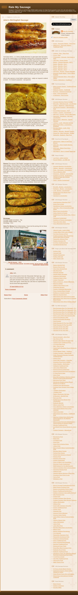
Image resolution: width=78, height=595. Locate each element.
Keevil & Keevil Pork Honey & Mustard (64, 371)
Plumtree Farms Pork (59, 458)
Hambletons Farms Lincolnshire (62, 206)
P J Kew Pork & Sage (59, 373)
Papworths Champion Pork (61, 535)
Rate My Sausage (20, 7)
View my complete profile (60, 37)
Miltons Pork (56, 529)
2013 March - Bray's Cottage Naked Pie (64, 151)
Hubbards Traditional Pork (60, 365)
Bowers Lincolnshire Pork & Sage (62, 489)
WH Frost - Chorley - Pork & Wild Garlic (64, 114)
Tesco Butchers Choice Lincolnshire (63, 406)
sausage (46, 263)
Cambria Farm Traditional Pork (62, 342)
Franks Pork (56, 496)
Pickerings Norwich (58, 287)
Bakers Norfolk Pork (59, 265)
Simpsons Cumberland (59, 218)
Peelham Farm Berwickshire (61, 385)
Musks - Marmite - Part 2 (60, 66)
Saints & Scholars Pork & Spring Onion (64, 467)
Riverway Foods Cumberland (61, 464)
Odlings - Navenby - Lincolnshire (62, 168)
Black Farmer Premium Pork (61, 487)
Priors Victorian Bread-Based (61, 542)
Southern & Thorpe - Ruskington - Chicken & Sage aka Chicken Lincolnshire (63, 177)
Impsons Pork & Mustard (60, 513)
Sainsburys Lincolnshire (60, 195)
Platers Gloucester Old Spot (61, 394)
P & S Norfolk (57, 533)
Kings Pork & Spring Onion (61, 444)
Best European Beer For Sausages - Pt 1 (64, 308)
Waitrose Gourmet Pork (60, 294)
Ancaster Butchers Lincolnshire (62, 166)
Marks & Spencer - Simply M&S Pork (63, 281)
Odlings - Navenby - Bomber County (63, 131)
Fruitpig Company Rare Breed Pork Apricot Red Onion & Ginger (63, 236)
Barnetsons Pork (58, 436)
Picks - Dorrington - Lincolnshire (62, 170)
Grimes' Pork (57, 509)
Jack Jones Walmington (60, 367)
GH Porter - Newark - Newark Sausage (64, 71)
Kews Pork (56, 442)
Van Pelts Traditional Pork (60, 558)
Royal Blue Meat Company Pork (62, 548)
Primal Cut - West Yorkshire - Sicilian (63, 133)
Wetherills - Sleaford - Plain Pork (62, 135)
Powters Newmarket (59, 460)
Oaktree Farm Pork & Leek (60, 285)
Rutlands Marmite (58, 403)
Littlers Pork (56, 446)
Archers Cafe (57, 251)
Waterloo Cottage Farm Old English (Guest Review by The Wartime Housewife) (63, 418)
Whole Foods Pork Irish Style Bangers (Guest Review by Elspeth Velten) (64, 422)
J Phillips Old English (59, 390)
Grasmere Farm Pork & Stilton (61, 362)
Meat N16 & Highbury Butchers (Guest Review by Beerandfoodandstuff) (64, 377)
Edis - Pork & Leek (58, 346)
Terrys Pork (56, 477)
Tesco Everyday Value (59, 221)
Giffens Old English (58, 502)
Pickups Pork (57, 456)
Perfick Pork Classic (59, 453)
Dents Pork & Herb (58, 204)
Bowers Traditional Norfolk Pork (62, 491)
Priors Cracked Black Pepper (61, 291)
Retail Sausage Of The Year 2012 (62, 325)
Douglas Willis (57, 587)
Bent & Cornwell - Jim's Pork (61, 337)
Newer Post (7, 295)
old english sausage (29, 263)
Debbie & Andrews (58, 585)
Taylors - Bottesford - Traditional (62, 80)
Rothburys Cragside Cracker (61, 292)
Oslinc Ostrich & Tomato (60, 213)
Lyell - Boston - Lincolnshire (61, 190)
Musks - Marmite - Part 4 (60, 69)
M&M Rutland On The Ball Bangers (63, 466)
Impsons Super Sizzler (59, 515)
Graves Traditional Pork (60, 507)
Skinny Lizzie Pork (58, 404)
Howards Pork (57, 511)
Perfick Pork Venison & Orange (62, 454)
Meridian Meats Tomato (60, 451)
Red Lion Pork (57, 398)
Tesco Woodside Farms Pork (61, 223)
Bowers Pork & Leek (59, 267)
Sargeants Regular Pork (60, 469)
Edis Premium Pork (58, 494)
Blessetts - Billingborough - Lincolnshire (64, 103)
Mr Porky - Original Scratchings (62, 91)
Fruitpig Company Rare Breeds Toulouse (64, 500)
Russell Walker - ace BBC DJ (61, 159)
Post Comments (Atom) (19, 298)
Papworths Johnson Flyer (60, 239)
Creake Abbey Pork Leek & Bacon (62, 232)
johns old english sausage (16, 263)
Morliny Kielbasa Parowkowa (61, 531)
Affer (11, 273)
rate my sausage (39, 263)
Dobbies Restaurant (59, 255)
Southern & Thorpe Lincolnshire (62, 220)
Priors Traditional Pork (59, 540)
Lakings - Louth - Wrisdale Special (63, 122)
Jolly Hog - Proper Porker (60, 60)
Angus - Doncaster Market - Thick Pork (64, 43)
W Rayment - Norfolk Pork (60, 396)
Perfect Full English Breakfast (61, 319)
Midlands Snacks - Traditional (61, 89)
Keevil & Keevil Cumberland (61, 369)
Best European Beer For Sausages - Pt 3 (64, 312)
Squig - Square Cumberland (61, 180)
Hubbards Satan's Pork (59, 278)
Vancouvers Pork (58, 560)
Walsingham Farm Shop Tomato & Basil (64, 301)
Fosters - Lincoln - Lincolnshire (62, 112)
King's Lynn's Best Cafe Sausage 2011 (64, 315)
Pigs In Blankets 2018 (59, 172)
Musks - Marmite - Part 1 (60, 64)
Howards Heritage (58, 272)
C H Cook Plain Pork (59, 344)
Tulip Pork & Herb (58, 411)
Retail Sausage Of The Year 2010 (62, 323)
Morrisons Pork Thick (59, 380)
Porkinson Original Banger (60, 538)
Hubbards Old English (59, 276)
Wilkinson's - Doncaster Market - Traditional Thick (62, 46)
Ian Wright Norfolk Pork (60, 244)
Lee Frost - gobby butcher (60, 158)
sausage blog (36, 264)
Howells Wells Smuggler (60, 274)
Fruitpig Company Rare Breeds (62, 498)
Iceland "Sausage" (58, 280)
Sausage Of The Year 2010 (60, 326)
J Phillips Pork (57, 392)
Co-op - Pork (56, 55)
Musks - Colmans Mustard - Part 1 (63, 62)
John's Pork (56, 524)
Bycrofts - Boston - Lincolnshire (62, 187)
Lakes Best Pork (58, 525)
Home (26, 295)
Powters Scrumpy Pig (59, 241)
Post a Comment (10, 289)
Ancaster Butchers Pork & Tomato (63, 102)
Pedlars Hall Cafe (58, 256)
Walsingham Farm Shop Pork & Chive (64, 296)
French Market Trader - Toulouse (62, 351)
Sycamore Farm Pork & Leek (61, 475)
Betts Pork (56, 438)
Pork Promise (57, 321)
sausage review (44, 264)
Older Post (44, 295)
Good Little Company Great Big (62, 505)
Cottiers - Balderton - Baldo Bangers (63, 105)
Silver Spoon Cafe (58, 258)
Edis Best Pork (57, 270)
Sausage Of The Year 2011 (60, 328)
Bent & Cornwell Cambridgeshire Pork (64, 485)
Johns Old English (58, 522)
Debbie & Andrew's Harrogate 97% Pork (64, 492)
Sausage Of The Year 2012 (60, 330)
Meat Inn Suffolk (58, 283)
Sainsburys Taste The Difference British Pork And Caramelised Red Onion (64, 554)
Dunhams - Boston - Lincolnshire (62, 188)
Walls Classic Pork (58, 562)
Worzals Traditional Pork (60, 425)
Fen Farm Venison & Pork (60, 234)
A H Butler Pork (57, 440)
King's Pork (56, 375)
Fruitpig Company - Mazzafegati (62, 353)
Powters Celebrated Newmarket (62, 289)
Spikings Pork (57, 471)
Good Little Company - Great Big (62, 360)
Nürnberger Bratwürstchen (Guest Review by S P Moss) (63, 382)
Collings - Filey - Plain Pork (61, 53)
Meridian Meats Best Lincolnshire (62, 527)
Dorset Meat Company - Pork (61, 110)
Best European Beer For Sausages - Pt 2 (64, 310)
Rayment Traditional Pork (60, 544)
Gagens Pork (57, 358)
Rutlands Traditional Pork (60, 551)
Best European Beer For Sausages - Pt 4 (64, 313)
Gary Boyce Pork (58, 338)
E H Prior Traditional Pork (60, 242)
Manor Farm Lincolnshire (60, 211)
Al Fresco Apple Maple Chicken (62, 569)
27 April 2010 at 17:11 (16, 286)
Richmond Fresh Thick (59, 546)
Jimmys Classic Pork (59, 520)
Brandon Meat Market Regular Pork (63, 340)
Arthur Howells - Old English (61, 364)
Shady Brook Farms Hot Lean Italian (63, 574)
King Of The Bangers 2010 (60, 317)
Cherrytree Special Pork (60, 268)
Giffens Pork (56, 504)
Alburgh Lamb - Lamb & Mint (61, 230)
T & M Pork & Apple (58, 556)
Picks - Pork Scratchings (60, 93)
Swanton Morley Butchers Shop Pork (63, 473)
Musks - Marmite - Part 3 (60, 67)
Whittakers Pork (57, 479)
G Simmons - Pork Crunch (60, 95)
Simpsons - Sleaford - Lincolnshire (63, 173)
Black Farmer (57, 584)
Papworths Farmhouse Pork (61, 537)
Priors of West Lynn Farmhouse (62, 462)
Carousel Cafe (57, 253)
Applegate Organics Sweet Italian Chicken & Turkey (62, 571)
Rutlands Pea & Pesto (59, 549)
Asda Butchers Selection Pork (61, 202)
